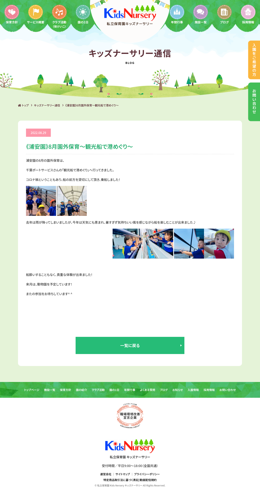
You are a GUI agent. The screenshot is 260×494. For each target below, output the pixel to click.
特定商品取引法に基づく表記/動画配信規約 (130, 480)
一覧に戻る (130, 345)
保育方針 (12, 14)
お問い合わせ (227, 390)
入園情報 (193, 390)
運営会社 (105, 474)
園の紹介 (81, 390)
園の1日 (83, 14)
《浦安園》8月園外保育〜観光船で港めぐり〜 (92, 105)
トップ (23, 105)
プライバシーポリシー (147, 474)
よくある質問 (147, 390)
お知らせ (177, 390)
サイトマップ (122, 474)
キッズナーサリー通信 (47, 105)
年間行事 (177, 14)
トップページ (31, 390)
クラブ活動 (59, 16)
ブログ (224, 14)
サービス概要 (35, 14)
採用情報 (248, 14)
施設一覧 (201, 14)
